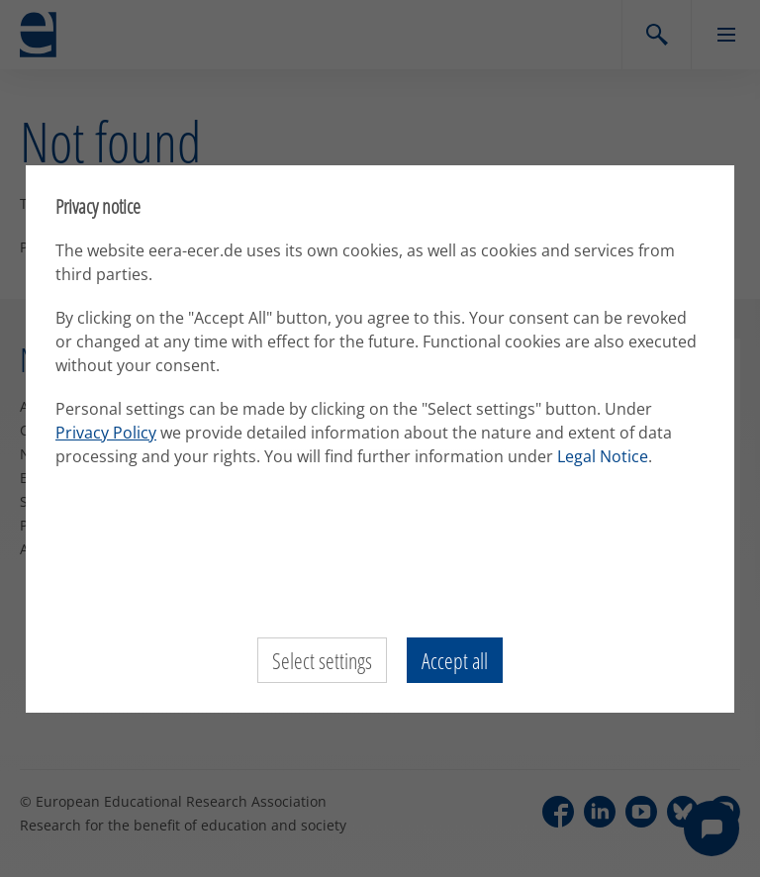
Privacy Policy (105, 432)
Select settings (322, 660)
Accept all (455, 660)
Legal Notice (602, 456)
